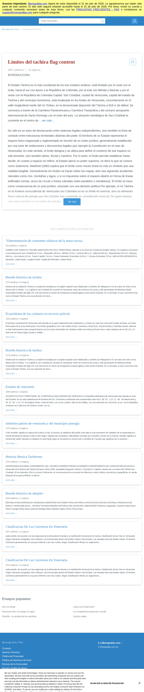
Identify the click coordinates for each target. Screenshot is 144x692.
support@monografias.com (17, 12)
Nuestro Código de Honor (14, 668)
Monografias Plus (10, 29)
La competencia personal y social (89, 611)
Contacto (6, 648)
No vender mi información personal (19, 672)
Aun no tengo (8, 607)
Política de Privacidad (12, 656)
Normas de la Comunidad (14, 664)
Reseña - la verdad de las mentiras (19, 616)
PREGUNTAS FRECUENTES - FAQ (97, 9)
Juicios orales (80, 616)
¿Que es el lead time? (84, 607)
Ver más (72, 202)
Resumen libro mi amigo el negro (18, 611)
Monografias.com (37, 3)
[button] (132, 63)
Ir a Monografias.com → (110, 643)
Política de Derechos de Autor (17, 660)
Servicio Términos (11, 652)
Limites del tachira (32, 29)
